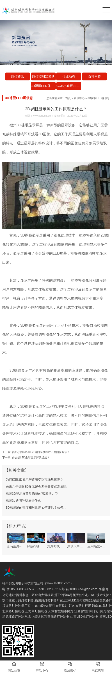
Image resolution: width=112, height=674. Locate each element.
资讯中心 (79, 98)
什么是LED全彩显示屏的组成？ (30, 457)
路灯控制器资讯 (43, 76)
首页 (68, 98)
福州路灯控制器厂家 (49, 600)
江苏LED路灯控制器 (78, 600)
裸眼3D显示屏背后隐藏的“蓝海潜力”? (32, 493)
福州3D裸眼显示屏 (24, 125)
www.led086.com (43, 115)
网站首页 (14, 667)
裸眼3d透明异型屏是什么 (23, 500)
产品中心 (42, 667)
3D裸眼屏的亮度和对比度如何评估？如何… (36, 507)
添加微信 (70, 667)
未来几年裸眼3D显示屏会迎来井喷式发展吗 (36, 486)
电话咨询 (98, 667)
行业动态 (68, 76)
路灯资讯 (17, 76)
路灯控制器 (26, 600)
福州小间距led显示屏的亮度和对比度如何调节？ (40, 452)
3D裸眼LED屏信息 (43, 86)
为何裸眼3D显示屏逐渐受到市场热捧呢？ (34, 479)
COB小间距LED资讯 (68, 86)
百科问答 (94, 76)
